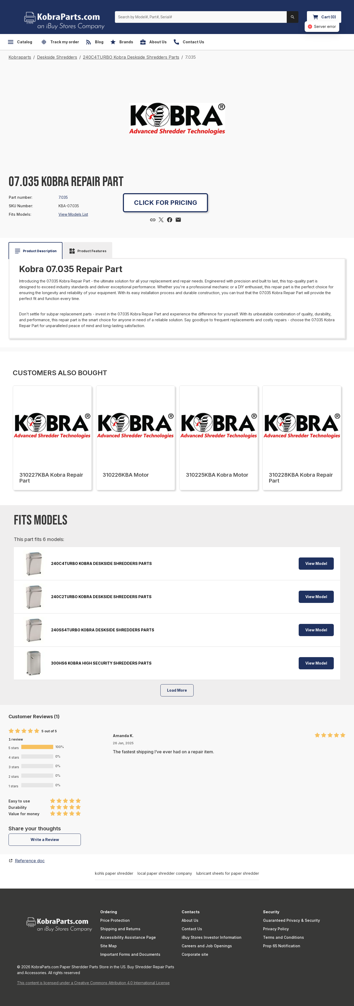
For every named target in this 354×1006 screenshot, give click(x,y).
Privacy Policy (276, 929)
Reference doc (30, 861)
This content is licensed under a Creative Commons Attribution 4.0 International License (93, 982)
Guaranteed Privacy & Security (291, 920)
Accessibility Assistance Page (128, 937)
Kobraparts (20, 57)
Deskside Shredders (57, 57)
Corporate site (195, 954)
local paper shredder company (165, 873)
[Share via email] (178, 220)
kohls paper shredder (114, 873)
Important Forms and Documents (130, 954)
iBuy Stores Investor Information (211, 937)
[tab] (35, 251)
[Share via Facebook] (169, 220)
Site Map (108, 946)
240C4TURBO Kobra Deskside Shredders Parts (131, 57)
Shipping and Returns (120, 929)
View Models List (73, 214)
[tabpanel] (177, 296)
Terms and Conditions (283, 937)
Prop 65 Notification (281, 946)
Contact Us (192, 929)
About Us (190, 920)
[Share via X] (161, 220)
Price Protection (115, 920)
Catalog (19, 42)
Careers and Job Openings (207, 946)
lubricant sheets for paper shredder (227, 873)
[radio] (11, 731)
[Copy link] (152, 220)
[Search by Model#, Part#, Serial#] (201, 17)
